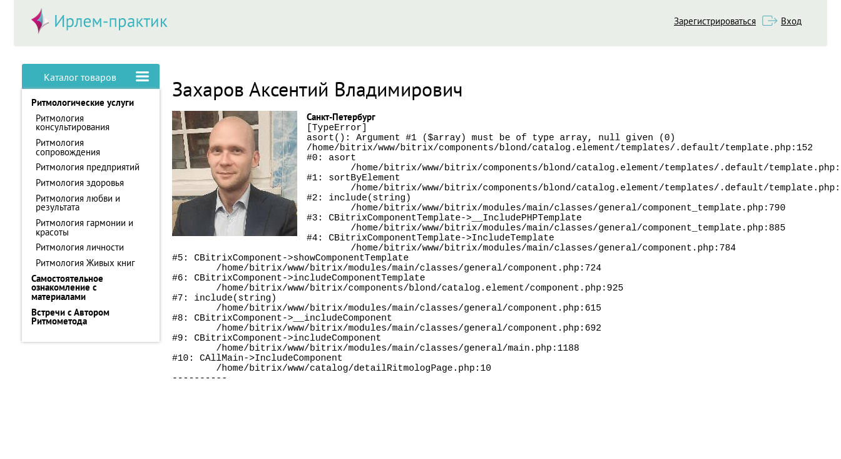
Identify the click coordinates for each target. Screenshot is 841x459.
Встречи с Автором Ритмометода (70, 316)
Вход (791, 21)
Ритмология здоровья (80, 182)
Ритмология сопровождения (68, 147)
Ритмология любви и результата (78, 203)
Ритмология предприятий (88, 167)
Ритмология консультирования (73, 122)
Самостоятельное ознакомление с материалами (67, 287)
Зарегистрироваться (715, 21)
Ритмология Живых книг (85, 263)
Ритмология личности (80, 247)
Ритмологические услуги (82, 102)
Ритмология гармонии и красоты (84, 227)
